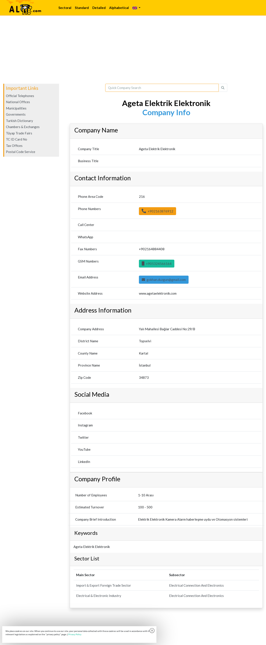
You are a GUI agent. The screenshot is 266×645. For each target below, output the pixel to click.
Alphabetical (119, 8)
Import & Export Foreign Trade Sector (103, 585)
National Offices (18, 102)
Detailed (99, 8)
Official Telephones (20, 96)
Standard (82, 8)
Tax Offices (14, 146)
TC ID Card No (16, 139)
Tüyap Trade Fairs (19, 133)
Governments (16, 114)
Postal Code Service (20, 152)
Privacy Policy (74, 634)
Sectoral (64, 8)
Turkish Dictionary (19, 121)
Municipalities (16, 108)
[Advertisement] (133, 49)
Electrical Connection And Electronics (196, 585)
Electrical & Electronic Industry (98, 596)
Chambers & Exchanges (23, 127)
